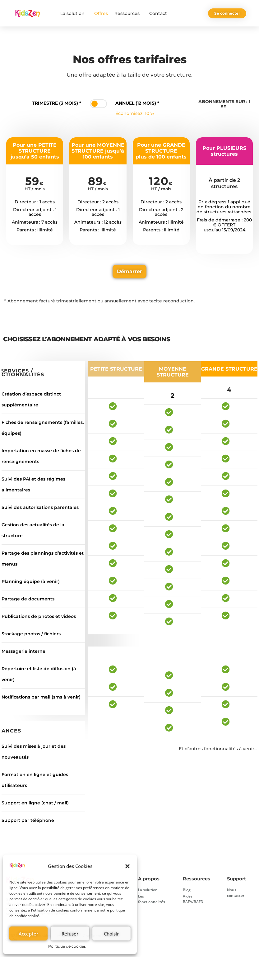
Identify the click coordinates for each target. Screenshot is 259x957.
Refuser (70, 934)
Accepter (28, 934)
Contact (158, 13)
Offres (101, 13)
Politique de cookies (67, 946)
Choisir (111, 934)
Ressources (128, 13)
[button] (127, 866)
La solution (74, 13)
